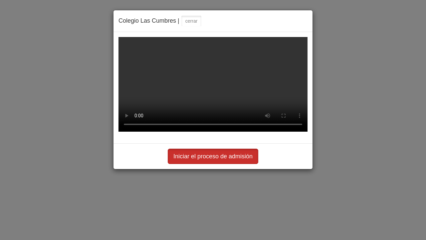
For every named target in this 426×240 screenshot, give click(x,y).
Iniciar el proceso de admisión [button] (213, 156)
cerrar (191, 21)
